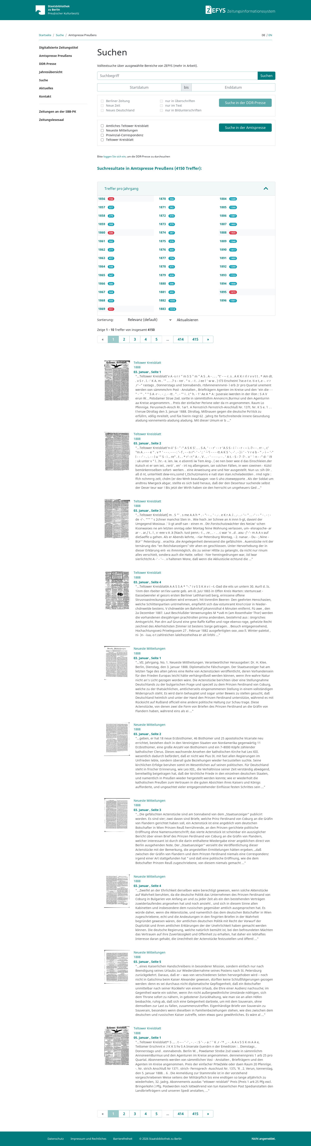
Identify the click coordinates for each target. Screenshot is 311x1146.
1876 (163, 249)
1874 (163, 232)
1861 (102, 241)
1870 (163, 199)
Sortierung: (105, 320)
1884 (223, 199)
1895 (223, 292)
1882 (163, 300)
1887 (223, 224)
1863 (102, 258)
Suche (60, 35)
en (270, 35)
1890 (223, 249)
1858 (102, 215)
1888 (223, 232)
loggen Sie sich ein (114, 156)
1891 (223, 258)
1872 (163, 215)
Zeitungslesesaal (51, 120)
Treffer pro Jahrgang (121, 188)
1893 (223, 275)
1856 (102, 199)
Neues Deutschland (120, 110)
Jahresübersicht (50, 72)
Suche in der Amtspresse (245, 127)
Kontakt (45, 96)
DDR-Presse (47, 64)
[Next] (208, 339)
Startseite (45, 35)
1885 (223, 207)
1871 (163, 207)
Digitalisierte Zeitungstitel (58, 47)
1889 (223, 241)
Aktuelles (46, 88)
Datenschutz (56, 1139)
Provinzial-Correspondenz (124, 135)
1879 (163, 275)
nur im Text (173, 105)
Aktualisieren (187, 319)
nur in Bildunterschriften (183, 110)
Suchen (266, 75)
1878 (163, 266)
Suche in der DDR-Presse (245, 102)
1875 (163, 241)
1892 (223, 266)
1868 (102, 300)
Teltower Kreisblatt (119, 140)
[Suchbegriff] (177, 76)
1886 (223, 215)
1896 (223, 300)
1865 (102, 275)
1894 (223, 283)
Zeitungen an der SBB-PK (57, 111)
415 (195, 339)
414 (181, 339)
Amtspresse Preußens (55, 56)
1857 (102, 207)
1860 (102, 232)
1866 (102, 283)
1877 (163, 258)
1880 (163, 283)
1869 (102, 309)
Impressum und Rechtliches (88, 1139)
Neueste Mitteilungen (122, 130)
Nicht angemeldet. (263, 1139)
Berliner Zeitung (118, 101)
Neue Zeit (113, 105)
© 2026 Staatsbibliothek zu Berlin (160, 1139)
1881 (163, 292)
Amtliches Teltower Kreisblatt (127, 126)
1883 (163, 309)
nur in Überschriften (180, 101)
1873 (163, 224)
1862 (102, 249)
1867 (102, 292)
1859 (102, 224)
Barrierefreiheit (122, 1139)
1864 (102, 266)
